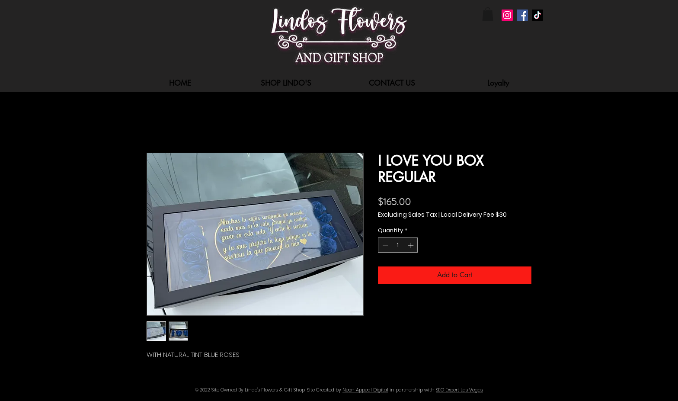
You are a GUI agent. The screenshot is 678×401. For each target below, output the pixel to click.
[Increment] (411, 245)
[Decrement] (384, 245)
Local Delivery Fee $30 (474, 214)
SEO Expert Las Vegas (459, 389)
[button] (487, 14)
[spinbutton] (398, 245)
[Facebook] (522, 15)
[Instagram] (507, 15)
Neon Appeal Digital (365, 389)
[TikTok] (537, 15)
